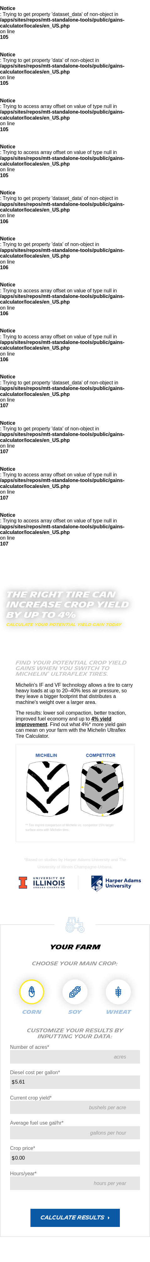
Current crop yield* (31, 1097)
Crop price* (22, 1148)
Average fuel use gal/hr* (36, 1123)
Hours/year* (23, 1173)
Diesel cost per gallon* (35, 1072)
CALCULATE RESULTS (72, 1218)
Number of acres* (29, 1047)
